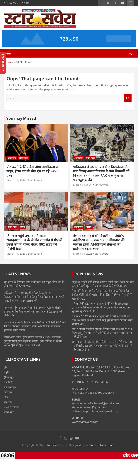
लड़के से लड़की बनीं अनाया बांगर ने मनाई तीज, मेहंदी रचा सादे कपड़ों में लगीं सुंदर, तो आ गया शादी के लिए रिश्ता (103, 284)
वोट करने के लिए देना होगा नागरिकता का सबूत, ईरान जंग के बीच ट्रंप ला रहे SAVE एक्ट (32, 171)
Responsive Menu (130, 3)
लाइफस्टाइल (10, 387)
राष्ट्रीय (22, 226)
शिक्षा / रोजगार (11, 407)
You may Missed (21, 118)
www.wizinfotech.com (100, 445)
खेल (6, 397)
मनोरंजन (8, 402)
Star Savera (35, 180)
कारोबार (8, 392)
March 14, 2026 (15, 180)
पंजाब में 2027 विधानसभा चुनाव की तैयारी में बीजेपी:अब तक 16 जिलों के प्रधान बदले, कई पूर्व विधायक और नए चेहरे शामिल (102, 320)
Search (128, 98)
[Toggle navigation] (8, 53)
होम (6, 367)
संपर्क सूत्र (8, 412)
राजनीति (8, 382)
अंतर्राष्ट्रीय (12, 158)
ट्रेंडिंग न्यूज (23, 158)
